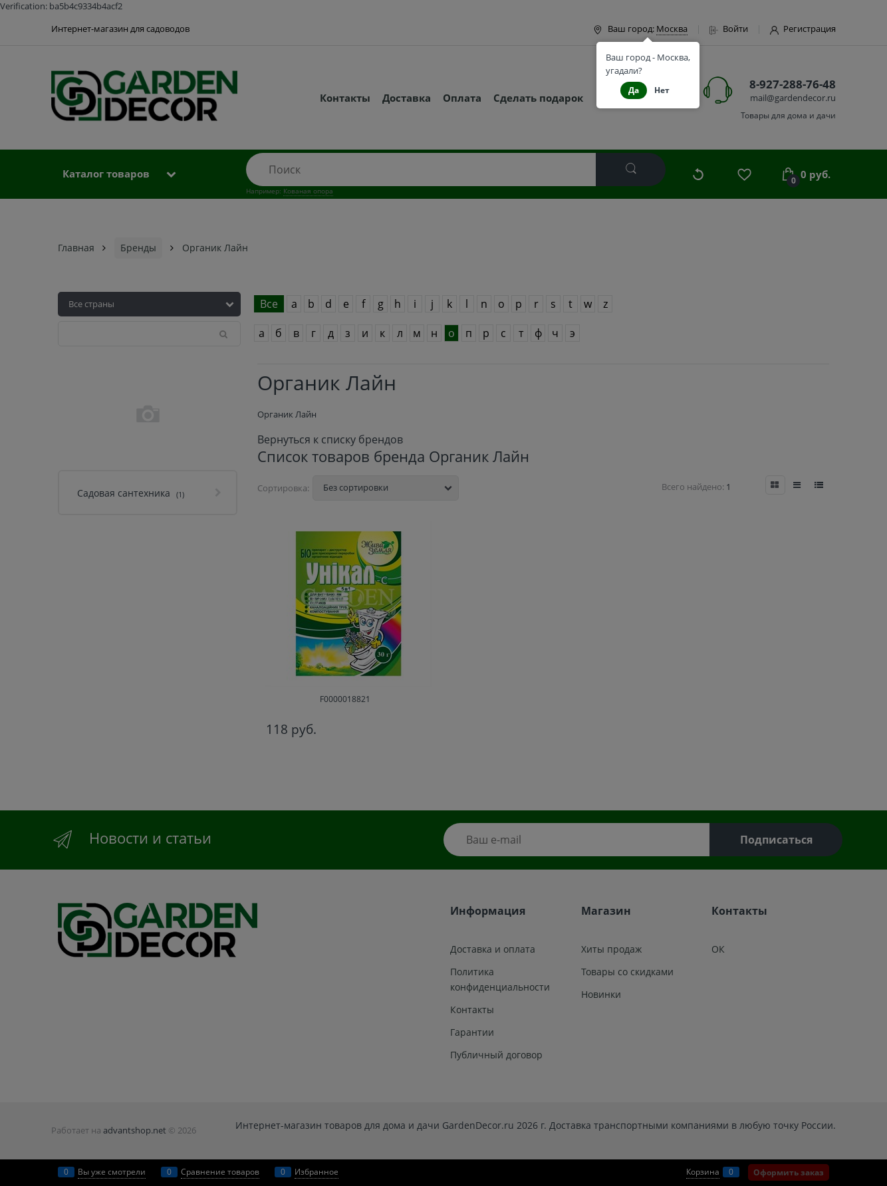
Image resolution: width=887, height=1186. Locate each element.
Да (633, 90)
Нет (662, 90)
